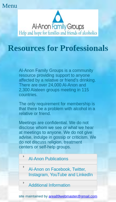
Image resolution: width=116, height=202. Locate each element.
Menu (9, 5)
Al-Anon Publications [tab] (44, 157)
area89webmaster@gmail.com (73, 196)
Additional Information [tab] (45, 183)
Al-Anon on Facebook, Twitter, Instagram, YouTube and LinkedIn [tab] (57, 171)
